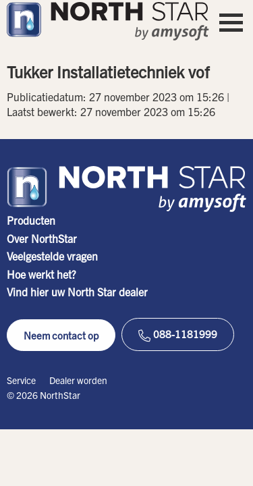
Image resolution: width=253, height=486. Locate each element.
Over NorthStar (42, 238)
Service (21, 380)
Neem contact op (61, 335)
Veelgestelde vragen (52, 256)
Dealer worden (78, 380)
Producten (31, 220)
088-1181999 (177, 334)
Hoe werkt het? (41, 274)
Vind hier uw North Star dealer (77, 291)
